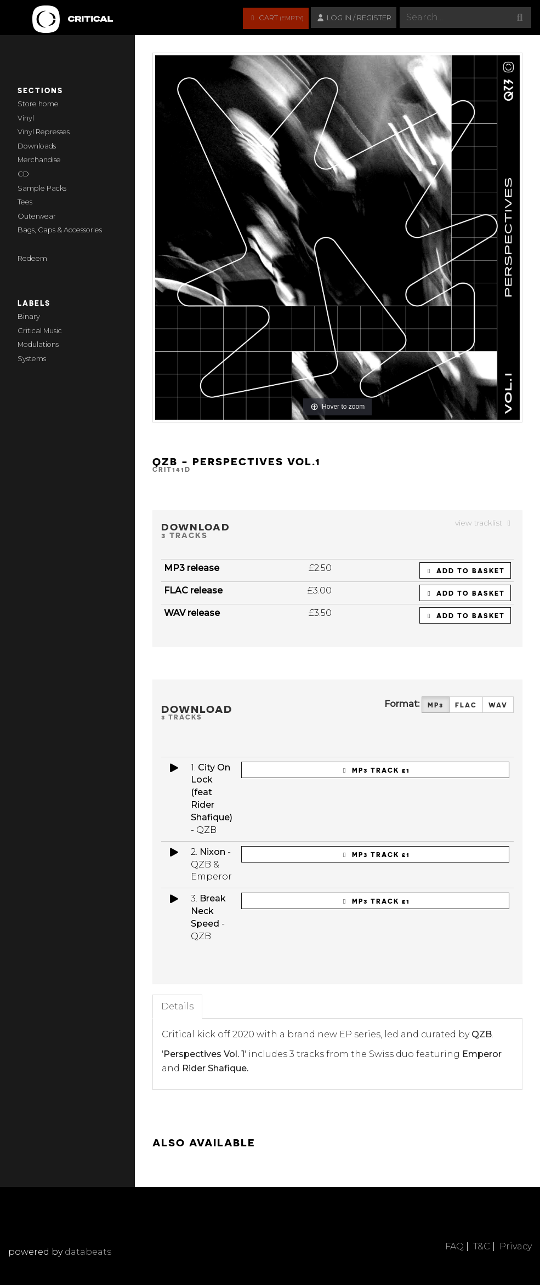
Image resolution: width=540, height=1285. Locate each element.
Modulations (38, 344)
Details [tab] (177, 1006)
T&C (481, 1246)
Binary (29, 316)
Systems (32, 359)
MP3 (436, 705)
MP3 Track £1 (375, 770)
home (48, 104)
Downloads (37, 146)
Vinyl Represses (44, 132)
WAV (498, 705)
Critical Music (40, 331)
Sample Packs (42, 188)
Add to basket (465, 570)
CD (23, 174)
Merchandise (39, 160)
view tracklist (484, 522)
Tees (25, 202)
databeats (88, 1252)
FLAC (466, 705)
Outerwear (37, 216)
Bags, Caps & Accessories (60, 230)
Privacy (515, 1246)
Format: (401, 704)
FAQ (454, 1246)
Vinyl (26, 118)
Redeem (32, 258)
